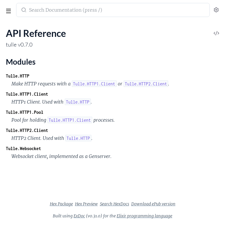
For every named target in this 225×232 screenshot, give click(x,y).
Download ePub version (153, 204)
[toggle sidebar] (8, 12)
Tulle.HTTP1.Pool (24, 112)
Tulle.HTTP (17, 75)
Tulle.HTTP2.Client (27, 130)
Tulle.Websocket (23, 148)
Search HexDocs (114, 204)
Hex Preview (86, 204)
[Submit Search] (23, 10)
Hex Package (61, 204)
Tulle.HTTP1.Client (27, 94)
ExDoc (79, 216)
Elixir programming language (144, 216)
